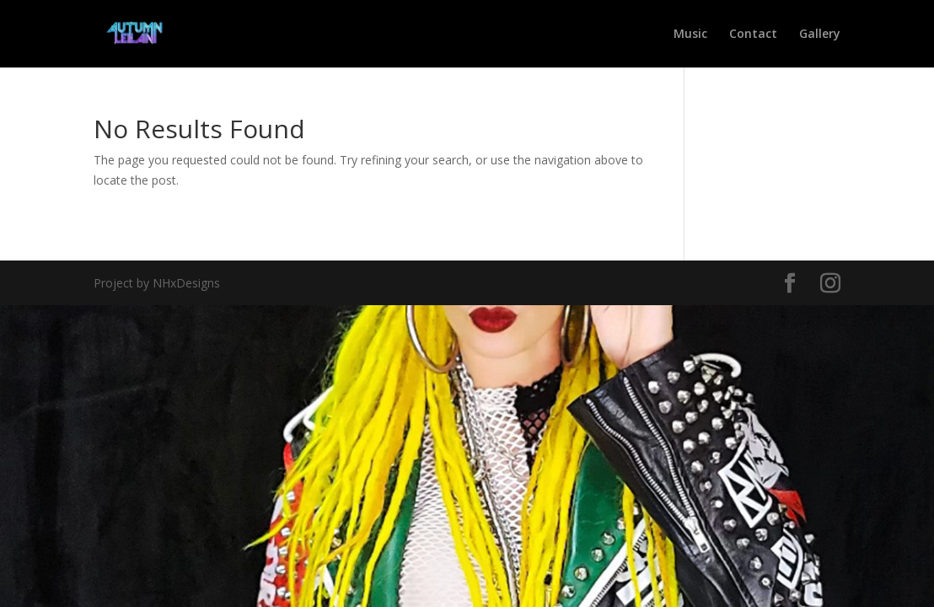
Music (690, 34)
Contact (753, 34)
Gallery (819, 34)
